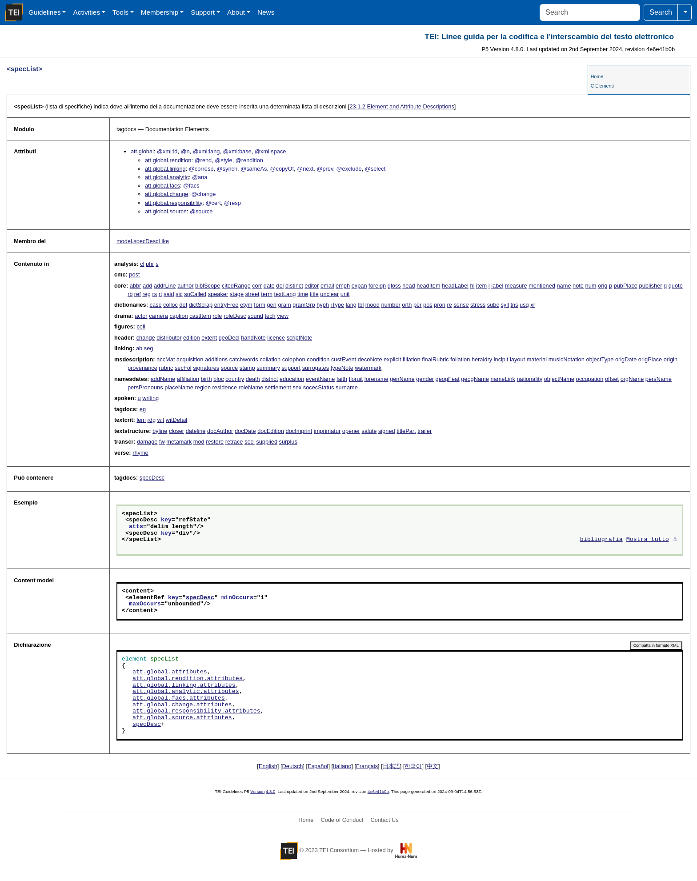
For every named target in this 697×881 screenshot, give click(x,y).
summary (268, 367)
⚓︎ (675, 540)
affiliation (188, 379)
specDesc (152, 477)
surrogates (315, 367)
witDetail (176, 419)
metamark (179, 441)
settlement (278, 387)
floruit (356, 379)
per (417, 304)
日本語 (391, 766)
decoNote (370, 359)
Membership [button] (160, 12)
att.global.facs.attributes (178, 698)
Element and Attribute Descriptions (401, 106)
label (497, 285)
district (269, 379)
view (282, 315)
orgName (632, 379)
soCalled (195, 294)
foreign (377, 285)
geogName (475, 379)
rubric (166, 367)
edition (191, 337)
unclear (329, 294)
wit (160, 419)
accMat (165, 359)
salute (369, 431)
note (578, 285)
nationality (529, 379)
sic (179, 294)
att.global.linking (165, 168)
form (259, 304)
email (327, 285)
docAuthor (220, 431)
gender (425, 379)
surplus (288, 441)
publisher (650, 285)
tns (514, 304)
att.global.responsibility (173, 203)
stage (237, 294)
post (134, 274)
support (290, 367)
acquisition (189, 359)
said (169, 294)
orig (602, 285)
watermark (368, 367)
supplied (266, 441)
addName (163, 379)
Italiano (342, 766)
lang (351, 304)
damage (147, 441)
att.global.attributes (169, 672)
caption (178, 315)
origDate (626, 359)
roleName (251, 387)
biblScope (207, 285)
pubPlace (625, 285)
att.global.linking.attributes (184, 685)
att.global (142, 151)
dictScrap (200, 304)
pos (428, 304)
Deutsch (292, 766)
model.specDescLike (142, 241)
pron (439, 304)
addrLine (165, 285)
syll (505, 304)
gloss (394, 285)
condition (318, 359)
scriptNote (299, 337)
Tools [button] (120, 12)
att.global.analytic (167, 177)
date (269, 285)
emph (343, 285)
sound (255, 315)
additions (216, 359)
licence (276, 337)
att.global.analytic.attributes (185, 692)
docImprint (299, 431)
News (265, 12)
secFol (183, 367)
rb (130, 294)
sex (296, 387)
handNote (253, 337)
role (217, 315)
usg (524, 304)
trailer (424, 431)
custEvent (343, 359)
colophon (293, 359)
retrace (234, 441)
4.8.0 (270, 791)
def (183, 304)
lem (141, 419)
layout (517, 359)
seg (148, 348)
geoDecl (229, 337)
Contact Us (384, 820)
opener (351, 431)
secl (249, 441)
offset (612, 379)
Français (367, 766)
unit (345, 294)
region (203, 387)
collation (270, 359)
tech (270, 315)
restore (215, 441)
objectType (599, 359)
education (292, 379)
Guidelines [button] (44, 12)
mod (198, 441)
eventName (320, 379)
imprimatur (327, 431)
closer (176, 431)
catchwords (243, 359)
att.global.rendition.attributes (187, 679)
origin (670, 359)
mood (372, 304)
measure (516, 285)
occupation (590, 379)
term (266, 294)
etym (246, 304)
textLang (285, 294)
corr (257, 285)
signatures (206, 367)
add (147, 285)
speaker (218, 294)
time (302, 294)
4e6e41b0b (378, 791)
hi (472, 285)
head (408, 285)
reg (146, 294)
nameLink (502, 379)
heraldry (482, 359)
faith (341, 379)
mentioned (542, 285)
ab (139, 348)
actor (141, 315)
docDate (245, 431)
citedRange (236, 285)
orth (407, 304)
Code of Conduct (341, 820)
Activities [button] (86, 12)
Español (318, 766)
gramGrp (303, 304)
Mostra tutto (647, 540)
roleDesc (235, 315)
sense (461, 304)
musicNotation (567, 359)
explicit (392, 359)
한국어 (413, 766)
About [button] (236, 12)
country (234, 379)
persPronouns (145, 387)
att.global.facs (162, 185)
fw (162, 441)
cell (140, 326)
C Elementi (602, 85)
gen (271, 304)
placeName (178, 387)
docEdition (270, 431)
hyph (322, 304)
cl (142, 263)
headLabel (455, 285)
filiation (412, 359)
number (390, 304)
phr (150, 263)
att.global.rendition (168, 160)
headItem (428, 285)
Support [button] (203, 12)
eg (143, 409)
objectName (559, 379)
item (481, 285)
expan (359, 285)
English (268, 766)
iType (337, 304)
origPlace (650, 359)
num (591, 285)
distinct (294, 285)
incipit (501, 359)
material (537, 359)
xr (532, 304)
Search (660, 12)
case (156, 304)
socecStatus (318, 387)
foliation (460, 359)
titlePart (406, 431)
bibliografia (601, 540)
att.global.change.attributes (182, 705)
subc (493, 304)
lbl (361, 304)
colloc (170, 304)
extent (209, 337)
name (564, 285)
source (229, 367)
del (280, 285)
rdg (152, 419)
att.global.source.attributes (182, 718)
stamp (247, 367)
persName (658, 379)
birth (206, 379)
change (145, 337)
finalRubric (435, 359)
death (253, 379)
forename (377, 379)
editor (311, 285)
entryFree (226, 304)
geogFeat (448, 379)
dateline (196, 431)
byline (159, 431)
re (449, 304)
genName (402, 379)
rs (154, 294)
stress (477, 304)
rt (160, 294)
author (185, 285)
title (314, 294)
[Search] (590, 12)
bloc (218, 379)
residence (224, 387)
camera (158, 315)
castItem (200, 315)
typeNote (342, 367)
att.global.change (166, 194)
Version (257, 791)
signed (386, 431)
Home (597, 76)
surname (347, 387)
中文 (432, 766)
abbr (135, 285)
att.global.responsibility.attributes (196, 711)
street (252, 294)
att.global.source (166, 211)
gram (284, 304)
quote (676, 285)
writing (150, 398)
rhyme (140, 452)
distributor (168, 337)
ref (137, 294)
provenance (142, 367)
